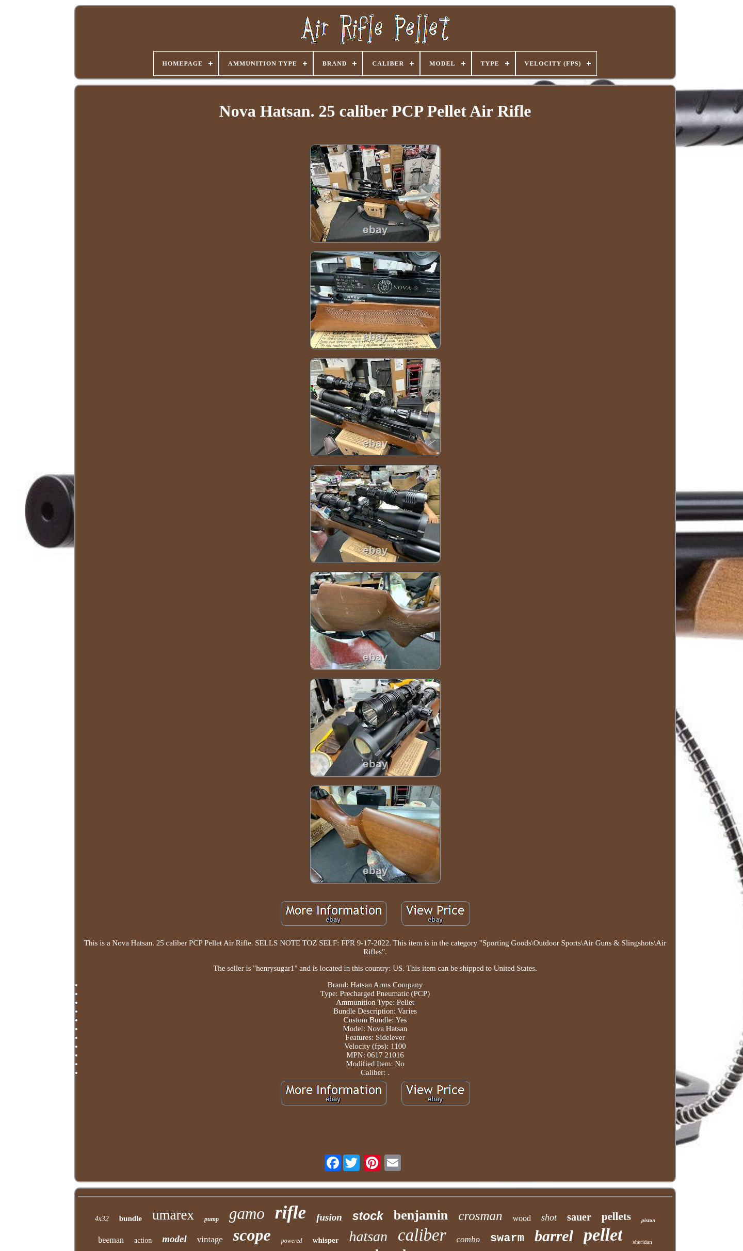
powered (291, 1240)
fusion (329, 1217)
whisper (326, 1240)
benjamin (421, 1215)
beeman (111, 1240)
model (174, 1238)
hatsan (368, 1236)
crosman (480, 1216)
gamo (247, 1214)
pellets (616, 1216)
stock (367, 1216)
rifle (290, 1212)
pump (211, 1219)
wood (522, 1218)
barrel (554, 1235)
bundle (130, 1218)
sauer (579, 1217)
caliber (422, 1235)
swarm (507, 1238)
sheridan (642, 1242)
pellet (603, 1234)
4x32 (102, 1219)
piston (648, 1220)
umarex (173, 1215)
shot (549, 1217)
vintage (210, 1239)
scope (252, 1235)
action (143, 1240)
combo (468, 1239)
